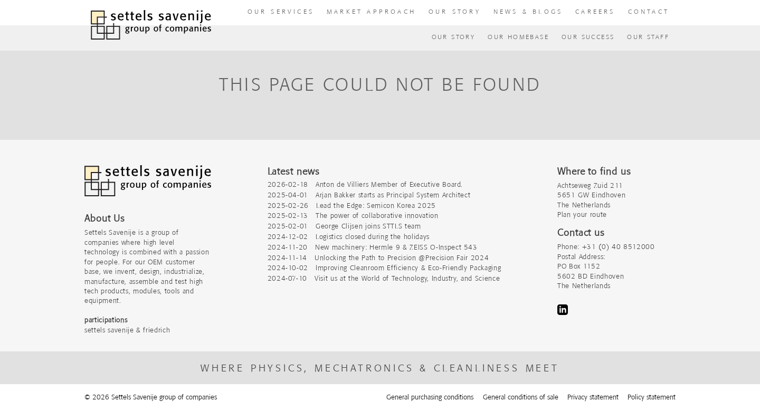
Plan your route (582, 214)
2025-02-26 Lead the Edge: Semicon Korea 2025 (352, 205)
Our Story (454, 36)
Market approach (371, 11)
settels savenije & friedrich (127, 330)
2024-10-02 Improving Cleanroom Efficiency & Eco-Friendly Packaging (384, 268)
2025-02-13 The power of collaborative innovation (353, 215)
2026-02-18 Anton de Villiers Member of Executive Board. (365, 184)
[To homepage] (151, 25)
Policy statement (652, 397)
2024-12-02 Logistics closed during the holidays (349, 237)
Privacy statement (593, 397)
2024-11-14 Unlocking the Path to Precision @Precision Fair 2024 (378, 258)
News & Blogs (528, 11)
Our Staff (648, 36)
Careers (595, 11)
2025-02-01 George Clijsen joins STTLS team (344, 226)
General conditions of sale (520, 397)
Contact (648, 11)
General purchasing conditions (429, 397)
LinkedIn (562, 309)
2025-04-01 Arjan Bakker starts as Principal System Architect (369, 195)
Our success (588, 36)
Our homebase (518, 36)
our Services (281, 11)
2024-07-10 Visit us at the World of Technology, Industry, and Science (384, 278)
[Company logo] (147, 186)
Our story (455, 11)
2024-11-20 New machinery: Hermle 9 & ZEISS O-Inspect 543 (373, 247)
